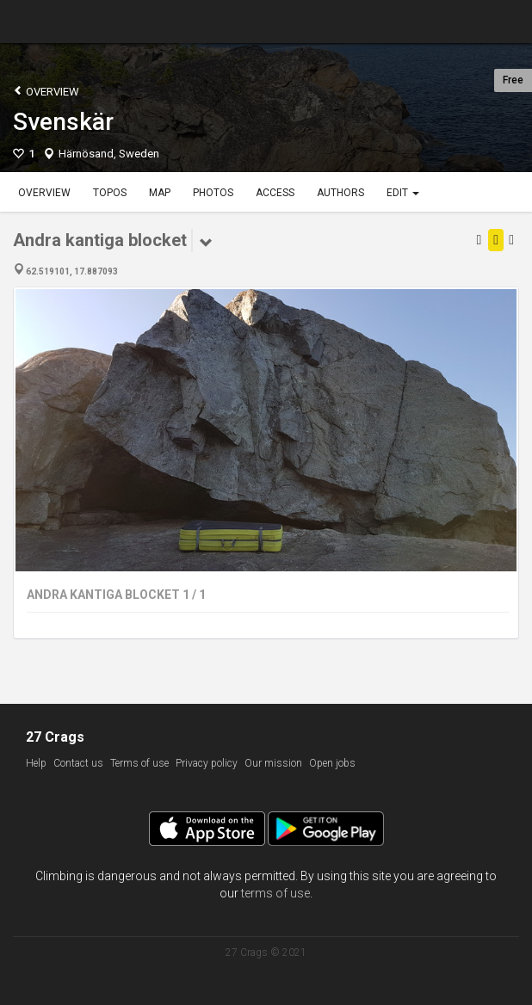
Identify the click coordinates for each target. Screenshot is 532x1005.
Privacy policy (207, 763)
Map (159, 193)
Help (36, 763)
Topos (110, 193)
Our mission (273, 763)
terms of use (275, 893)
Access (275, 193)
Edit (403, 193)
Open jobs (332, 763)
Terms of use (139, 763)
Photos (213, 193)
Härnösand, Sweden (109, 153)
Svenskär (63, 122)
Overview (46, 90)
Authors (340, 193)
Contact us (78, 763)
